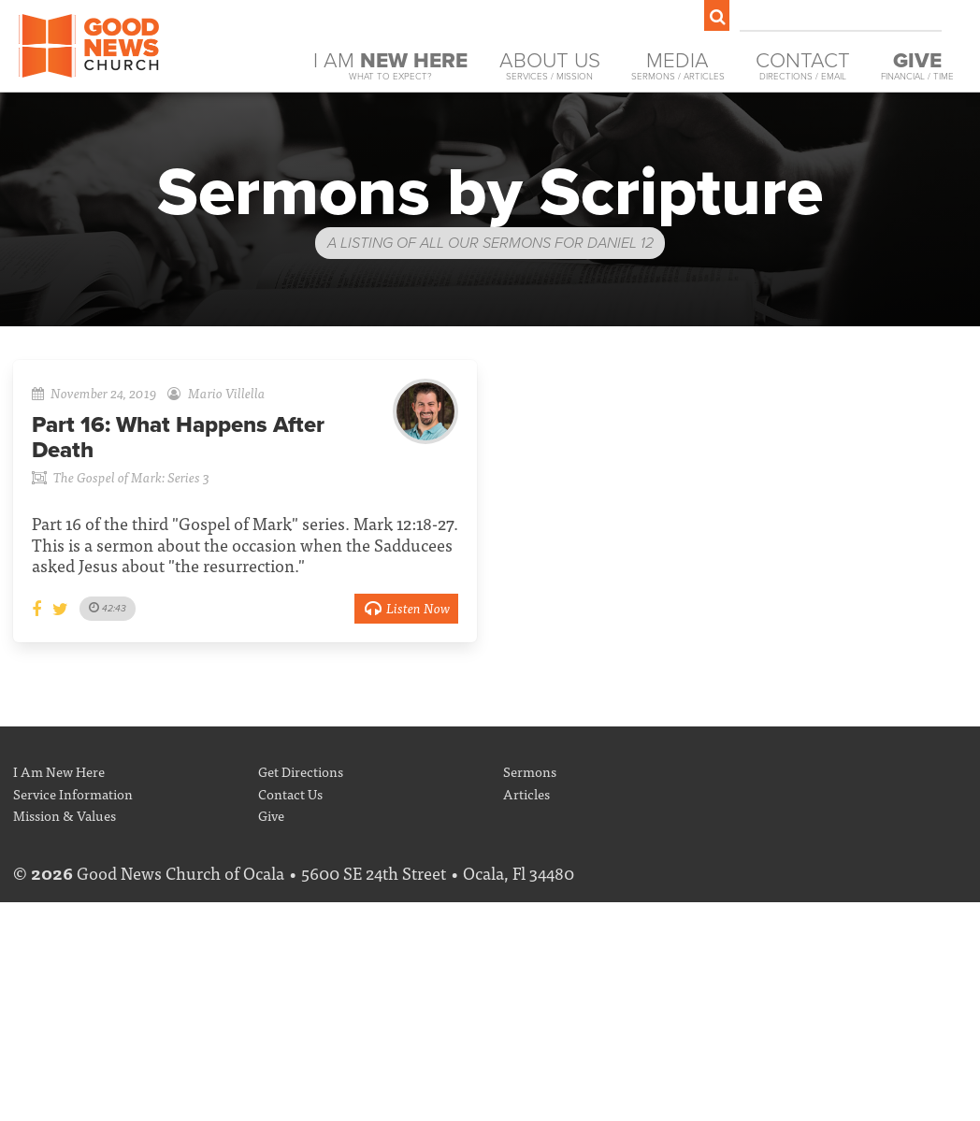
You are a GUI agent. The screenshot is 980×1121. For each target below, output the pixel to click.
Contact (803, 66)
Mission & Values (64, 815)
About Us (549, 66)
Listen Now (406, 607)
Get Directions (300, 771)
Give (271, 815)
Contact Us (290, 793)
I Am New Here (59, 771)
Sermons (529, 771)
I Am (390, 66)
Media (678, 66)
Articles (526, 793)
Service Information (73, 793)
